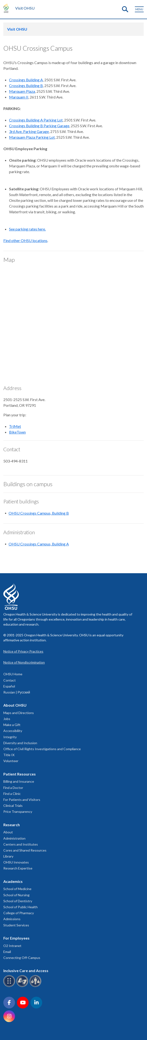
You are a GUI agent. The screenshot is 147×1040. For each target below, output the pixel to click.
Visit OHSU (25, 8)
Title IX (9, 755)
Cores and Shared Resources (24, 850)
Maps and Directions (18, 713)
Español (9, 686)
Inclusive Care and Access (25, 970)
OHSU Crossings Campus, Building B (39, 513)
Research (11, 824)
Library (8, 856)
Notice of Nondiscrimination (24, 662)
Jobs (6, 719)
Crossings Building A (26, 79)
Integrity (10, 737)
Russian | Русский (16, 692)
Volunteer (10, 761)
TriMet (15, 426)
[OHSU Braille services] (9, 986)
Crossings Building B (26, 85)
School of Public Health (20, 907)
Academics (13, 881)
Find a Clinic (12, 794)
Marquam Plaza (22, 91)
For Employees (16, 938)
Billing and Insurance (18, 781)
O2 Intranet (12, 946)
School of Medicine (17, 889)
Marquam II (18, 97)
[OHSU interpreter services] (36, 986)
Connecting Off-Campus (21, 958)
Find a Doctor (13, 788)
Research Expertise (17, 868)
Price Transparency (17, 811)
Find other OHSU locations (25, 240)
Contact (9, 680)
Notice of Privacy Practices (23, 651)
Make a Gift (11, 725)
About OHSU (14, 705)
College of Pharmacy (18, 913)
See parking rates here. (27, 229)
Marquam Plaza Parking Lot (32, 137)
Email (7, 952)
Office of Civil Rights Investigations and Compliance (42, 749)
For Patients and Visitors (21, 800)
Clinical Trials (13, 805)
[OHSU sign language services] (23, 986)
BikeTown (17, 432)
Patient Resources (19, 774)
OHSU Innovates (16, 862)
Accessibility (12, 731)
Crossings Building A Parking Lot (36, 120)
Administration (14, 838)
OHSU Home (12, 674)
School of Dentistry (17, 901)
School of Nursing (16, 895)
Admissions (11, 919)
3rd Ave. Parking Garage (29, 131)
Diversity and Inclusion (20, 743)
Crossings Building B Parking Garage (39, 125)
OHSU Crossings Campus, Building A (39, 544)
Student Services (16, 925)
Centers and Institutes (20, 844)
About (8, 832)
